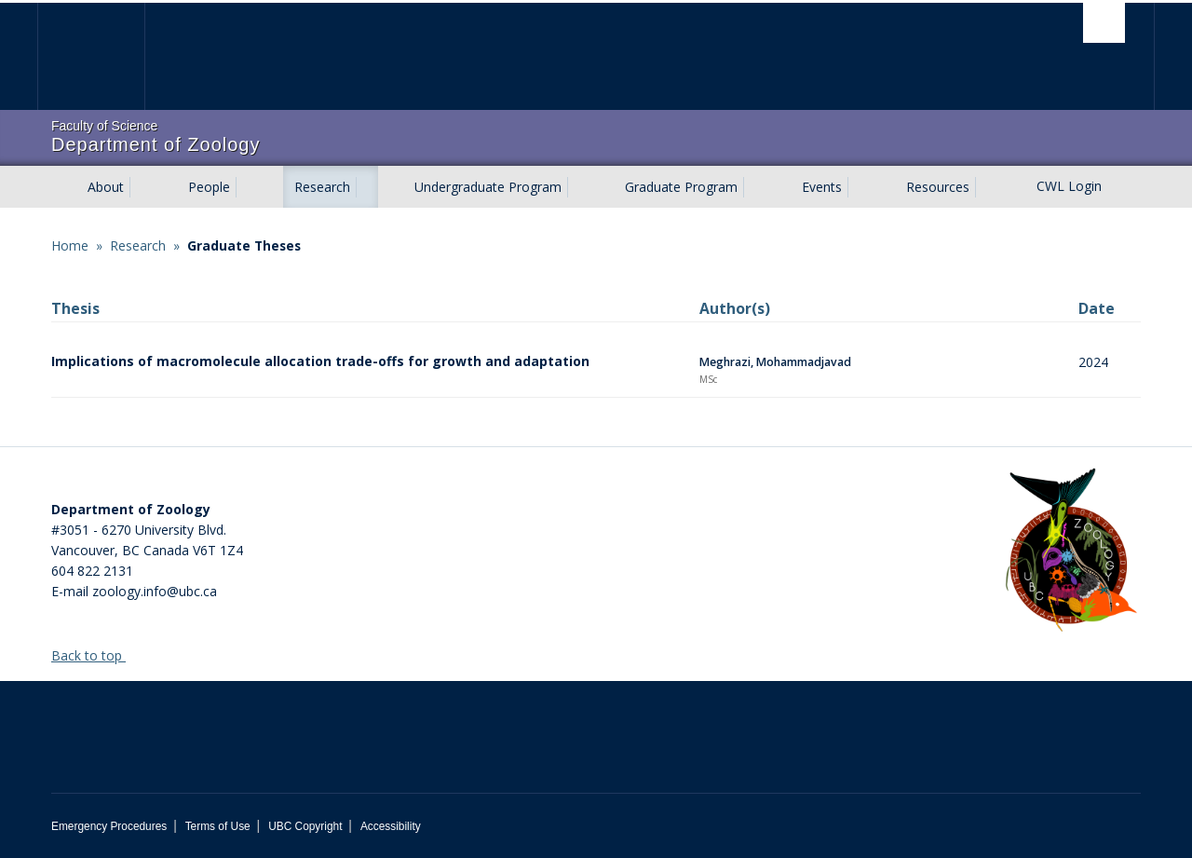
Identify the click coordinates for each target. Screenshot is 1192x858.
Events (822, 187)
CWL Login (1069, 186)
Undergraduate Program (488, 187)
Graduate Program (681, 187)
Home (69, 245)
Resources (937, 187)
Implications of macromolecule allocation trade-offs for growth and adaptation (320, 361)
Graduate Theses (244, 245)
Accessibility (390, 826)
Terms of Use (218, 826)
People (209, 187)
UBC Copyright (305, 826)
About (106, 187)
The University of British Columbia (90, 56)
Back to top (95, 655)
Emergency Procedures (109, 826)
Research (322, 187)
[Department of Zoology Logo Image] (1071, 551)
